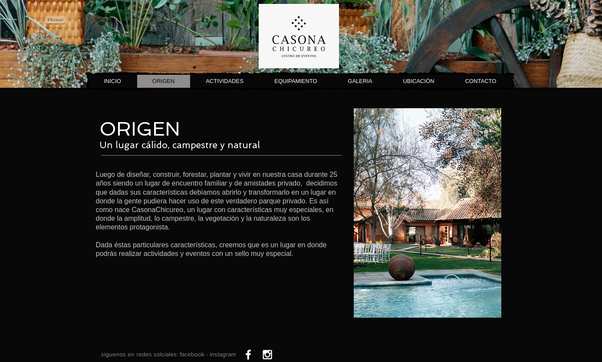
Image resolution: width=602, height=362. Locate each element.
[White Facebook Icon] (248, 354)
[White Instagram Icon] (267, 354)
